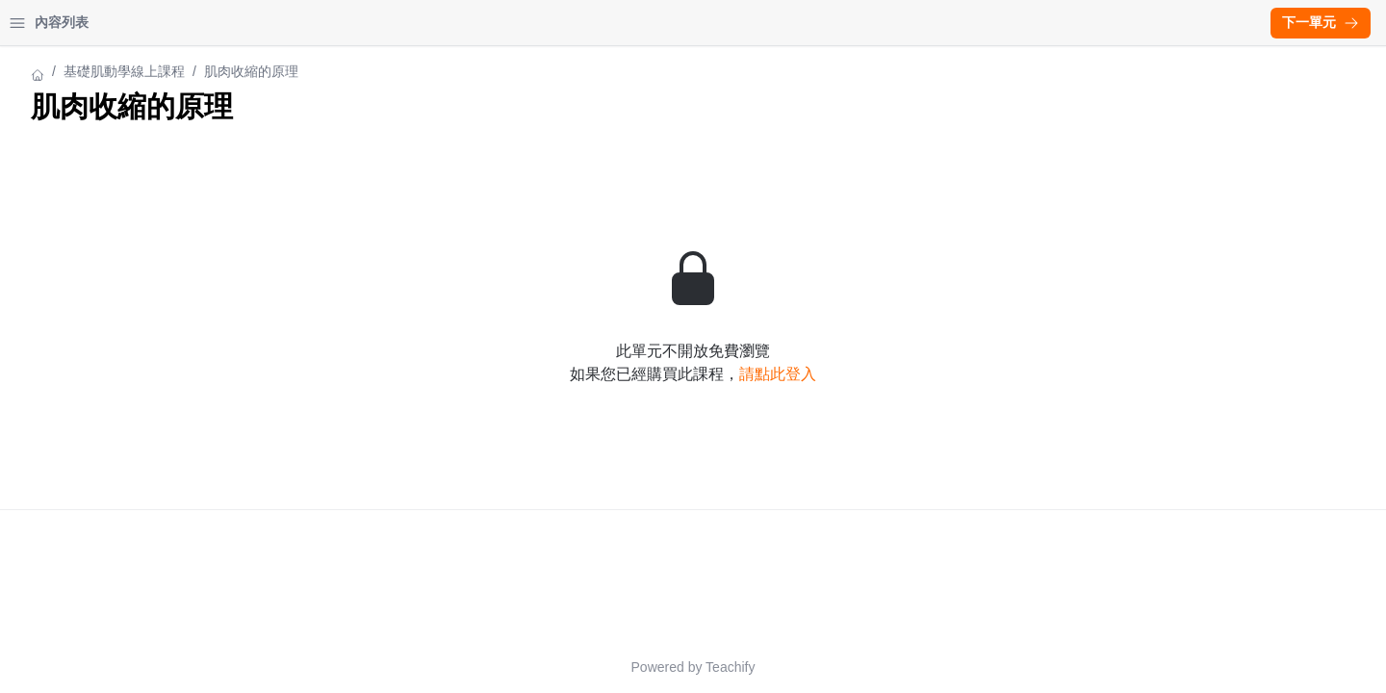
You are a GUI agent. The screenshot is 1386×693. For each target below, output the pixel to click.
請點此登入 (946, 374)
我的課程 (119, 22)
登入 (198, 22)
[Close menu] (312, 23)
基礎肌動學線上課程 (76, 71)
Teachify (898, 667)
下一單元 (1320, 22)
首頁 (40, 22)
